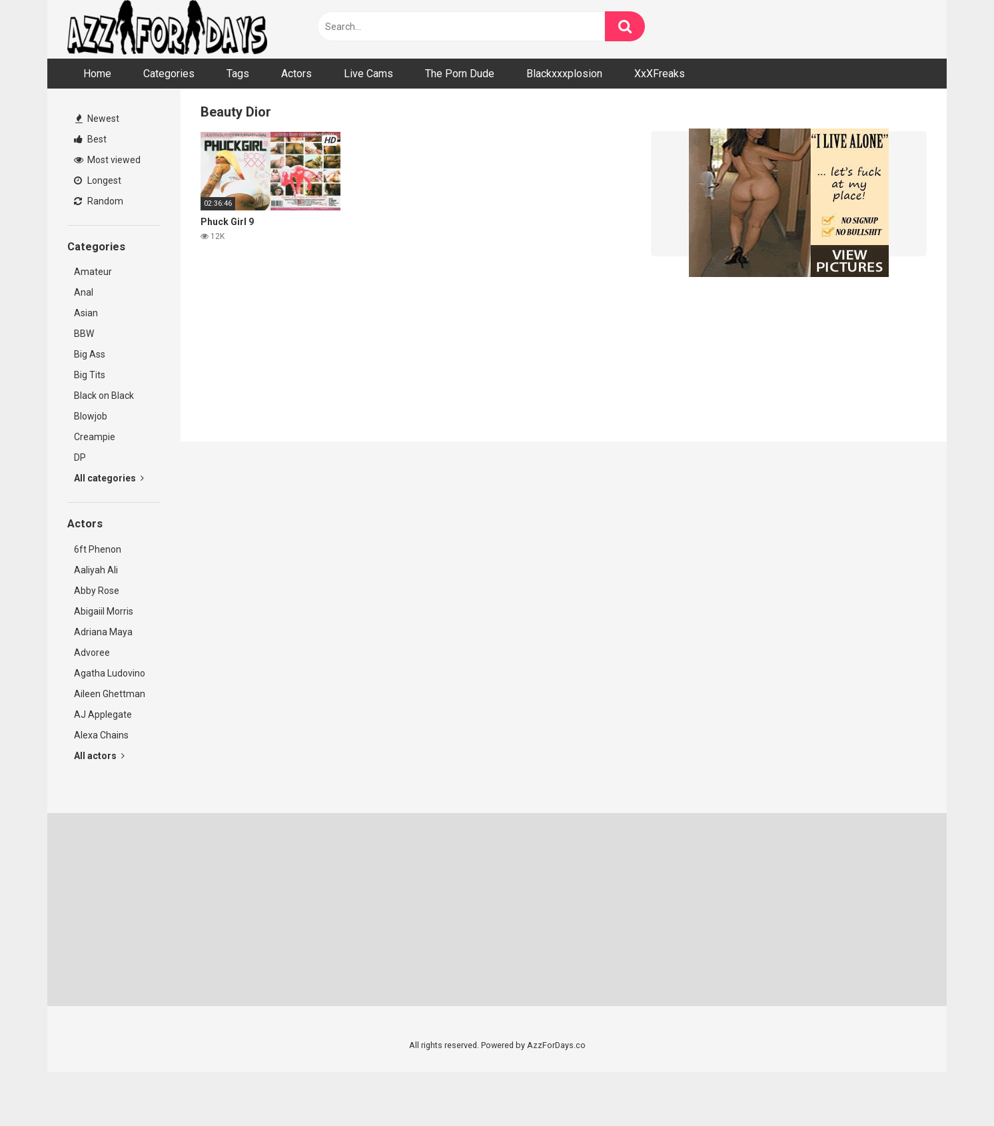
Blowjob (90, 416)
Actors (296, 73)
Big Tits (89, 375)
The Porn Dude (459, 73)
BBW (84, 333)
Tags (238, 73)
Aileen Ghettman (109, 694)
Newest (97, 118)
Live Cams (368, 73)
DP (80, 457)
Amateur (93, 271)
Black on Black (104, 395)
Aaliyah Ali (96, 570)
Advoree (92, 652)
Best (90, 139)
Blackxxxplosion (564, 73)
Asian (86, 313)
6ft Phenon (97, 549)
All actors (99, 755)
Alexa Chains (101, 735)
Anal (83, 292)
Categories (169, 73)
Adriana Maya (103, 632)
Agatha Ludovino (109, 673)
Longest (97, 180)
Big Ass (89, 354)
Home (97, 73)
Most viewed (107, 159)
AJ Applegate (103, 714)
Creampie (94, 436)
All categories (109, 478)
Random (98, 201)
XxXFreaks (659, 73)
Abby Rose (96, 590)
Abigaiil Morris (103, 611)
